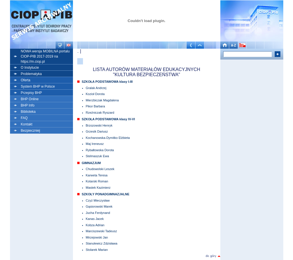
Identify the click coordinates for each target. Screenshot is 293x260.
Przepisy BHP (31, 93)
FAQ (24, 118)
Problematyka (31, 74)
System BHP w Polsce (38, 86)
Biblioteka (28, 112)
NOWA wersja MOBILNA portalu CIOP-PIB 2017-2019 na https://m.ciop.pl (45, 56)
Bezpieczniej (30, 131)
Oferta (25, 80)
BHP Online (30, 99)
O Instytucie (30, 68)
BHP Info (28, 105)
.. (78, 51)
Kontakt (27, 124)
